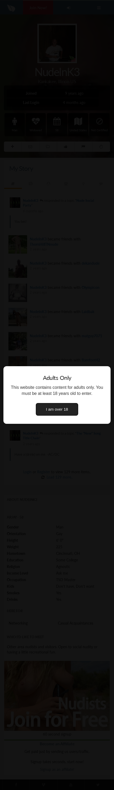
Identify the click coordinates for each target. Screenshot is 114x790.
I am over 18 (57, 409)
